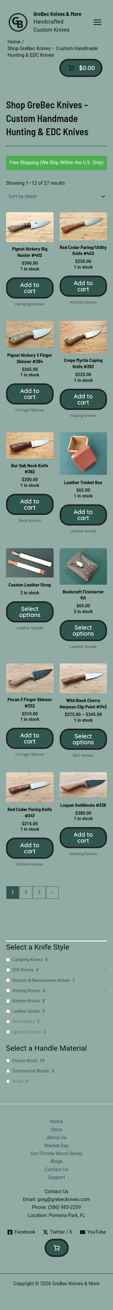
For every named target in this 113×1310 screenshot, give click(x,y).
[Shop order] (56, 196)
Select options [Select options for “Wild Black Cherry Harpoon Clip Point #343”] (83, 739)
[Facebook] (21, 1232)
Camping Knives (27, 959)
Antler (18, 1081)
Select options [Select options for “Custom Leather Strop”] (29, 611)
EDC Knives (23, 969)
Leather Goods (26, 1011)
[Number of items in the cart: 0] (80, 68)
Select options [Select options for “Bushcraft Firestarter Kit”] (83, 630)
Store (56, 1130)
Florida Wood (24, 1060)
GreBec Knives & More (57, 14)
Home (56, 1121)
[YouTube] (93, 1232)
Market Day (56, 1146)
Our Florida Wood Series (56, 1153)
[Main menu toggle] (97, 22)
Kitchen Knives (26, 1000)
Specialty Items (26, 1032)
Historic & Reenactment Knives (41, 980)
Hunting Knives (26, 990)
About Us (56, 1137)
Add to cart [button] (29, 288)
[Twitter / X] (57, 1232)
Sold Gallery (23, 1021)
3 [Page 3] (39, 892)
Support (56, 1177)
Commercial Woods (30, 1071)
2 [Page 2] (26, 892)
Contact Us (56, 1169)
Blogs (56, 1161)
